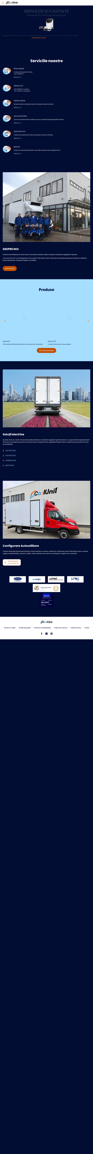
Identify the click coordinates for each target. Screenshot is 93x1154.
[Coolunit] (46, 634)
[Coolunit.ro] (12, 2)
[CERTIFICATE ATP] (7, 134)
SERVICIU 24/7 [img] (18, 86)
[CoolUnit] (42, 634)
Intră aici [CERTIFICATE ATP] (17, 138)
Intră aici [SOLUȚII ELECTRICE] (17, 123)
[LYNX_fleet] (75, 579)
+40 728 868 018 (18, 74)
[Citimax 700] (69, 317)
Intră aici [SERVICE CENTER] (17, 107)
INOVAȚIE (17, 147)
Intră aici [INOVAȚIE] (17, 154)
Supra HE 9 (6, 341)
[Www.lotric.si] (56, 579)
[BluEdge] (37, 579)
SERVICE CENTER (19, 101)
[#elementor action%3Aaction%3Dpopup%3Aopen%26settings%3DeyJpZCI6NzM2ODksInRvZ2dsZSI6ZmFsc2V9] (3, 3)
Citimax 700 (52, 341)
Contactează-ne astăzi (39, 38)
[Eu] (17, 579)
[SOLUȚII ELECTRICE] (7, 118)
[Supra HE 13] (24, 317)
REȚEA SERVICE (19, 69)
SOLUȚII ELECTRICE (20, 116)
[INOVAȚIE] (7, 149)
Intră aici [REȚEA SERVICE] (17, 77)
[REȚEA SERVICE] (7, 71)
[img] (7, 88)
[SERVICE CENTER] (7, 103)
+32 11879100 (18, 91)
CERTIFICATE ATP (19, 131)
